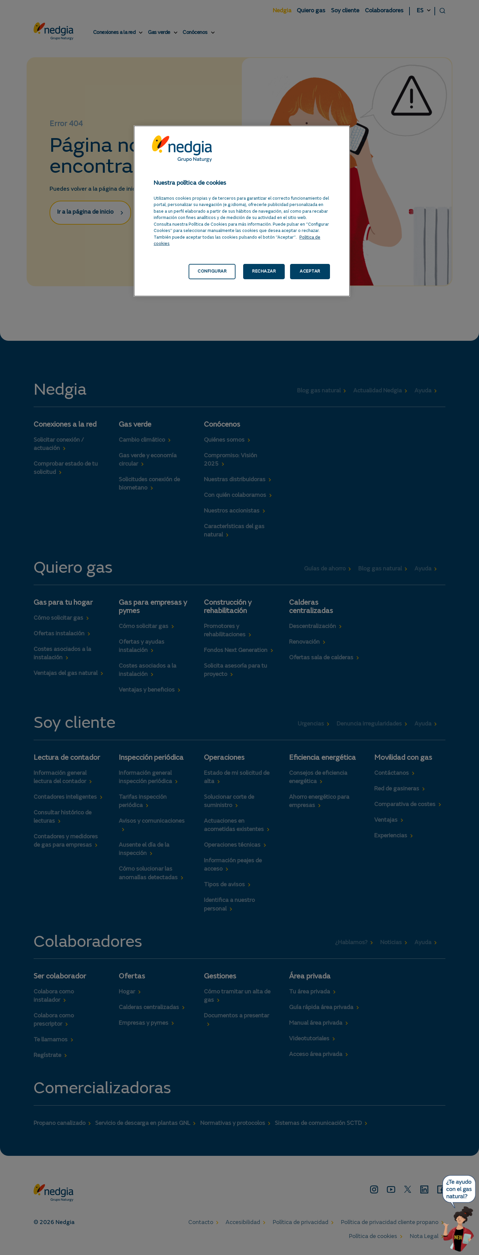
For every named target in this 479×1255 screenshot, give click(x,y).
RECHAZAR (264, 271)
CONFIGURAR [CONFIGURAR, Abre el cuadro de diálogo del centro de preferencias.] (212, 271)
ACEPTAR (310, 271)
